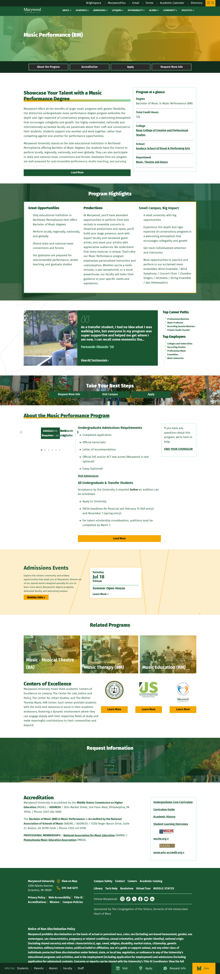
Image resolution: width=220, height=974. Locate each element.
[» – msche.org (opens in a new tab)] (167, 838)
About (65, 10)
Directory (196, 3)
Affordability (135, 10)
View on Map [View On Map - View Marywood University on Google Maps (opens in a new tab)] (69, 881)
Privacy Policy (36, 897)
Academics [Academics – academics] (81, 10)
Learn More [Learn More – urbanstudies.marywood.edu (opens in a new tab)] (149, 709)
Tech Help (111, 888)
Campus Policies (73, 902)
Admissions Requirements (45, 425)
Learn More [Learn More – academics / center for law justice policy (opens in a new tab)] (114, 709)
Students (22, 968)
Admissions (99, 10)
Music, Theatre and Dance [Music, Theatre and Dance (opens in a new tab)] (152, 162)
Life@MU (116, 10)
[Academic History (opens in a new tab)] (164, 816)
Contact (120, 881)
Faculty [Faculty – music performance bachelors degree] (33, 439)
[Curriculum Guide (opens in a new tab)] (164, 809)
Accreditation (89, 67)
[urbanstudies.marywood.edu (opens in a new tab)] (148, 690)
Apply (130, 67)
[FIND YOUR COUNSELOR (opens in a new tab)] (178, 449)
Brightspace (93, 3)
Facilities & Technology (43, 430)
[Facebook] (140, 899)
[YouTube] (146, 899)
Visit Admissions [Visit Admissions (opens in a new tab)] (87, 476)
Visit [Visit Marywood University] (125, 968)
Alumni (153, 10)
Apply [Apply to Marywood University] (148, 968)
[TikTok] (128, 899)
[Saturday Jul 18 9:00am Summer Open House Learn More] (116, 582)
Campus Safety (103, 881)
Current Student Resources (45, 448)
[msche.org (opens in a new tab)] (159, 838)
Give (206, 968)
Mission (54, 902)
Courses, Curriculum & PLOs (46, 443)
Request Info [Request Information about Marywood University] (178, 968)
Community (169, 10)
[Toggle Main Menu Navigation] (210, 3)
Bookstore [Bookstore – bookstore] (126, 888)
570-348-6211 (70, 888)
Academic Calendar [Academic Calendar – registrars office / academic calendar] (172, 3)
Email (135, 3)
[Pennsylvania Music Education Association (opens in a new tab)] (50, 840)
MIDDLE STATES (163, 888)
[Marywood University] (32, 10)
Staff (81, 968)
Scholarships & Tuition (43, 434)
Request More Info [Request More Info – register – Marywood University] (69, 394)
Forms (149, 3)
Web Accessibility (60, 897)
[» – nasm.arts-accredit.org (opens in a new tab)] (183, 852)
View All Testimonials (95, 360)
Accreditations (37, 902)
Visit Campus (110, 394)
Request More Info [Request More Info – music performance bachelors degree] (172, 67)
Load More (77, 172)
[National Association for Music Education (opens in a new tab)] (89, 835)
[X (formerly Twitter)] (134, 899)
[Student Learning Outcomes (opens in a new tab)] (170, 824)
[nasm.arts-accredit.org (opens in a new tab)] (167, 852)
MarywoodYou (117, 3)
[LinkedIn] (152, 899)
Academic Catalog (151, 881)
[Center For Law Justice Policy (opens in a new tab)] (114, 690)
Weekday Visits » (36, 597)
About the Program (48, 67)
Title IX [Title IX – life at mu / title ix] (78, 897)
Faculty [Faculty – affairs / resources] (67, 968)
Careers (132, 881)
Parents (38, 968)
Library (98, 888)
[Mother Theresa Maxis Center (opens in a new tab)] (183, 692)
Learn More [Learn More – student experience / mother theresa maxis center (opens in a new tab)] (183, 709)
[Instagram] (122, 899)
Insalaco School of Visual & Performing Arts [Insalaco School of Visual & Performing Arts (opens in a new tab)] (163, 148)
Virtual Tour (143, 888)
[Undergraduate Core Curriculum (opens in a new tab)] (173, 802)
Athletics (187, 10)
